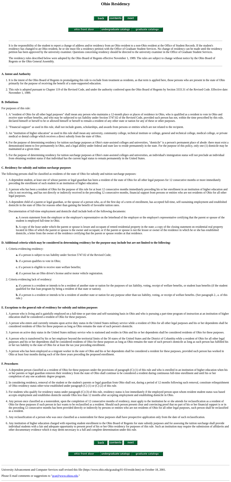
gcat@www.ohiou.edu (65, 475)
